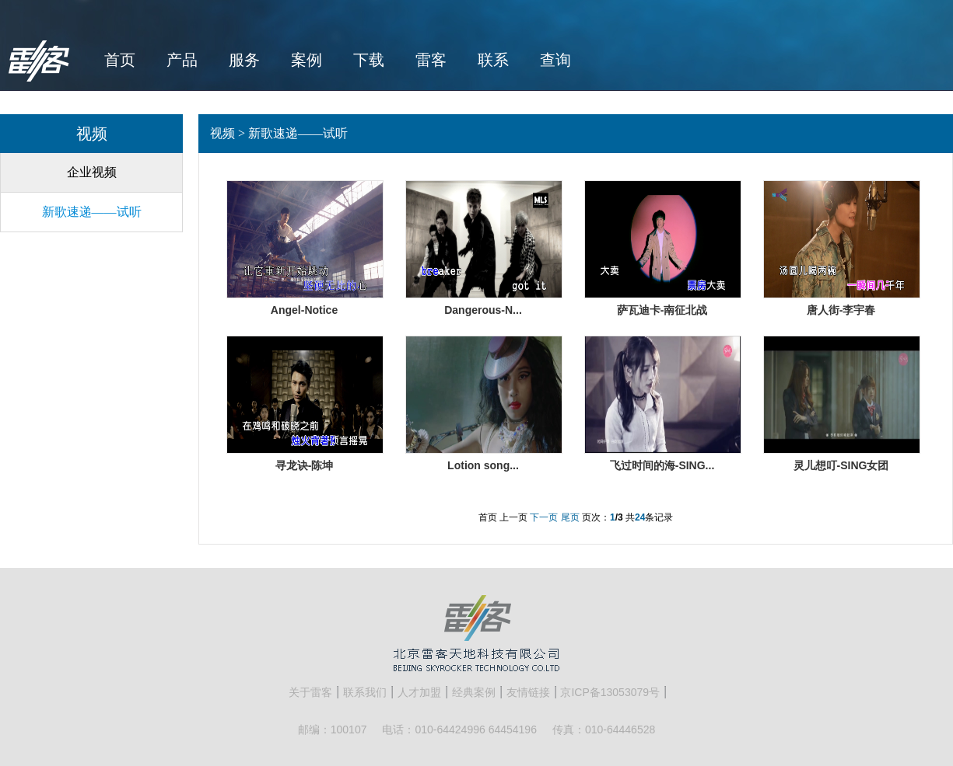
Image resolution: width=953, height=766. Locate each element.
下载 (368, 59)
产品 (182, 59)
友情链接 (528, 692)
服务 (244, 59)
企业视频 (92, 172)
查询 (555, 59)
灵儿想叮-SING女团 (841, 465)
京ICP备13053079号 (610, 692)
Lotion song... (483, 465)
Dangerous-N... (483, 310)
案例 (306, 59)
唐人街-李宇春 (841, 310)
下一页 (544, 517)
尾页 (570, 517)
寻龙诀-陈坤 (304, 465)
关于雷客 (310, 692)
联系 (493, 59)
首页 (119, 59)
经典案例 (474, 692)
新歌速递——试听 (92, 211)
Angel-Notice (304, 310)
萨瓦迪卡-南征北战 (662, 310)
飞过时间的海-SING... (662, 465)
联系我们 (365, 692)
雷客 (431, 59)
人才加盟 (419, 692)
